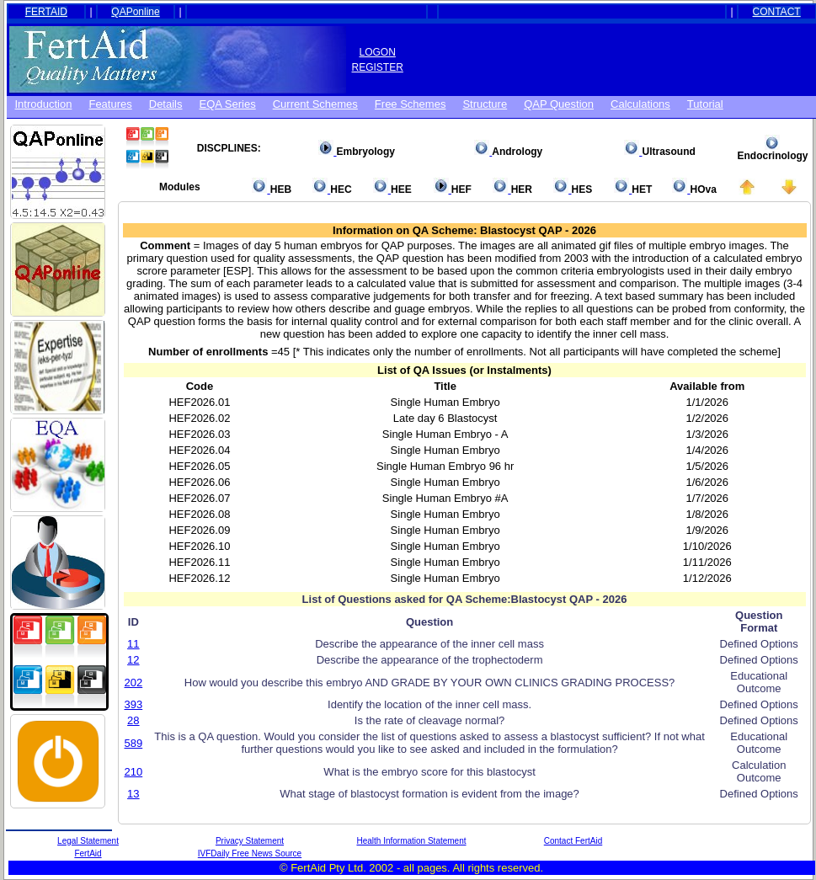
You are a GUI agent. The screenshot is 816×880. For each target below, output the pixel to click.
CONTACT (777, 12)
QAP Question (559, 104)
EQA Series (228, 104)
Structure (484, 104)
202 (134, 682)
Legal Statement (88, 840)
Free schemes (410, 104)
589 (134, 743)
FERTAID (46, 12)
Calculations (640, 104)
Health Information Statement (411, 840)
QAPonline (135, 12)
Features (109, 104)
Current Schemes (315, 104)
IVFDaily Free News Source (249, 853)
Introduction (43, 104)
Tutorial (705, 104)
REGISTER (377, 67)
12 (133, 659)
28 (133, 720)
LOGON (378, 52)
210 (134, 771)
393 (134, 704)
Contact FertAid (573, 840)
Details (166, 104)
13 (133, 793)
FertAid (87, 853)
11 (133, 643)
